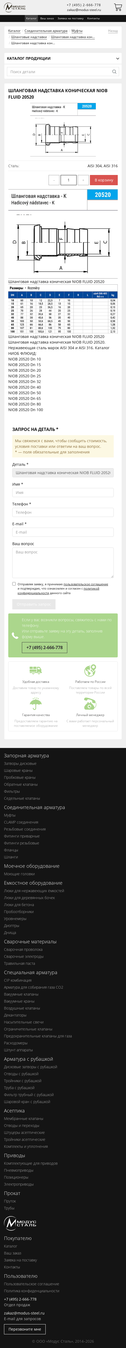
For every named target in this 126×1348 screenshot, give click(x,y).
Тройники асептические (24, 1139)
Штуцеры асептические (24, 1132)
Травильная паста (19, 963)
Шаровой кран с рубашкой (27, 1101)
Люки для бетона (19, 904)
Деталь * (20, 464)
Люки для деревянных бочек (29, 897)
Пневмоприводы (18, 1170)
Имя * (17, 484)
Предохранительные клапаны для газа (38, 1035)
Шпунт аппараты (18, 1049)
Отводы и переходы (21, 1125)
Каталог (14, 30)
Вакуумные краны (19, 1001)
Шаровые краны (18, 770)
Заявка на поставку (71, 18)
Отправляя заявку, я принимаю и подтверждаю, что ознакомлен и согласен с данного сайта (60, 588)
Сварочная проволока (23, 949)
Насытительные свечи (24, 1022)
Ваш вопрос (23, 543)
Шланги (11, 856)
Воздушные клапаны (22, 1008)
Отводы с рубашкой (21, 1073)
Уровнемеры (15, 918)
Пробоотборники (19, 911)
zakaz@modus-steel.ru (84, 10)
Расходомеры (15, 1042)
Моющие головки (19, 873)
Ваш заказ (47, 18)
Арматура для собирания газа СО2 (33, 987)
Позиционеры (16, 1177)
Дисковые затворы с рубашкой (30, 1066)
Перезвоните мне (25, 1329)
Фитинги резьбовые (21, 843)
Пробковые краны (20, 777)
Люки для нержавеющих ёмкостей (34, 890)
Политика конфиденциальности (31, 1290)
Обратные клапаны (21, 784)
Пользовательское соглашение (31, 1283)
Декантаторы (15, 1015)
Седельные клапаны (22, 798)
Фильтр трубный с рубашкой (29, 1094)
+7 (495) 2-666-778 (84, 5)
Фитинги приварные (22, 836)
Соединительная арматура (46, 30)
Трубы (9, 1208)
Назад (113, 30)
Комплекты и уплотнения (26, 1146)
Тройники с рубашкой (22, 1080)
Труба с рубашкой (19, 1087)
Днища (10, 932)
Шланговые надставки (29, 37)
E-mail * (19, 523)
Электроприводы (19, 1184)
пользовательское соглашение (86, 584)
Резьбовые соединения (25, 829)
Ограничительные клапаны (28, 1029)
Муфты (77, 30)
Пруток (10, 1201)
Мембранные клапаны (23, 1118)
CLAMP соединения (21, 822)
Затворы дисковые (20, 763)
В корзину (104, 180)
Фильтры (12, 791)
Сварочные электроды (24, 956)
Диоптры (11, 925)
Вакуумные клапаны (21, 994)
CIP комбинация (18, 980)
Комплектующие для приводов (31, 1163)
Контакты (93, 18)
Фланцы (11, 849)
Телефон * (21, 504)
